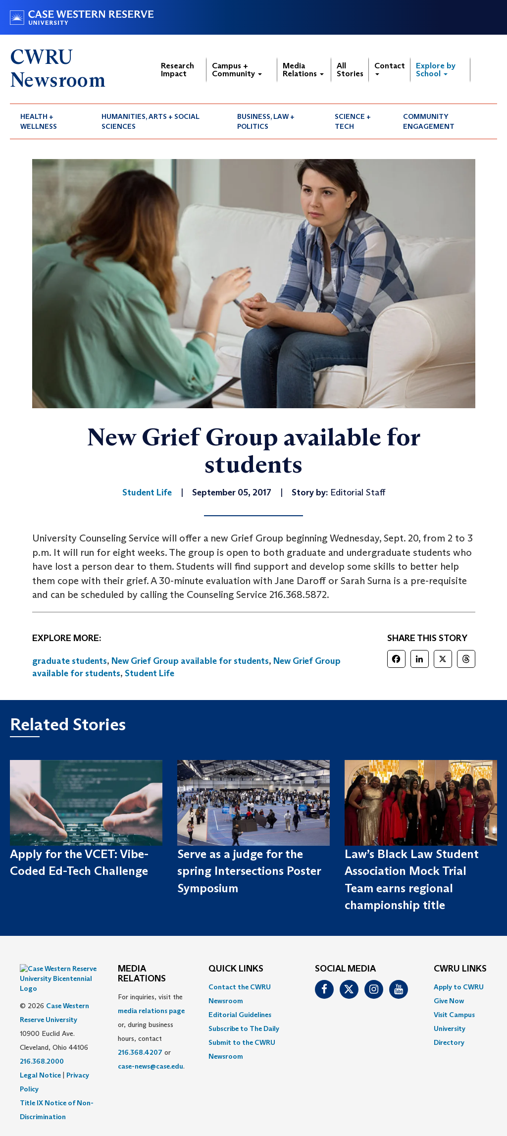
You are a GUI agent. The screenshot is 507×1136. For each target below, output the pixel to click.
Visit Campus (454, 1014)
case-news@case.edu (150, 1066)
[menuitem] (50, 121)
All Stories (350, 69)
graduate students (69, 660)
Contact (389, 68)
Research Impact (177, 69)
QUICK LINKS (235, 969)
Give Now (449, 1000)
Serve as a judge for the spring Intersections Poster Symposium (249, 871)
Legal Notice (40, 1050)
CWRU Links (460, 969)
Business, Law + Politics (266, 121)
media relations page (151, 1010)
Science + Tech (353, 121)
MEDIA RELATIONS (142, 974)
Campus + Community (237, 69)
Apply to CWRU (459, 986)
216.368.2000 (42, 1036)
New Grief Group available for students (190, 660)
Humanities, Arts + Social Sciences (150, 121)
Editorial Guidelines (239, 1014)
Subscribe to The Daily (243, 1028)
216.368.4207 (140, 1052)
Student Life (149, 673)
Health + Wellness (38, 121)
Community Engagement (429, 121)
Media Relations (303, 69)
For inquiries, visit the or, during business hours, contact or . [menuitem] (151, 1031)
